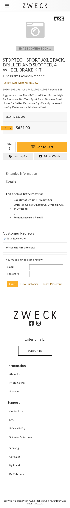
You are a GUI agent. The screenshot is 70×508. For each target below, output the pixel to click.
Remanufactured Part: (27, 217)
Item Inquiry (20, 156)
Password (13, 273)
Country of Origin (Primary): (30, 199)
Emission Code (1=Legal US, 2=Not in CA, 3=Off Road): (38, 206)
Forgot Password (52, 283)
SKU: (9, 116)
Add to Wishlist (52, 156)
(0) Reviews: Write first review (20, 82)
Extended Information (21, 173)
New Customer (29, 283)
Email (10, 266)
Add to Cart (44, 147)
